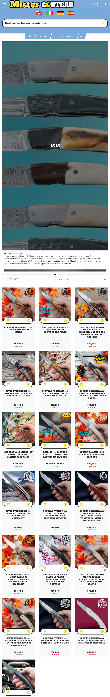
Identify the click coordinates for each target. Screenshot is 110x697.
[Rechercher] (55, 23)
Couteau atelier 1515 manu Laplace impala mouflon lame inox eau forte (91, 394)
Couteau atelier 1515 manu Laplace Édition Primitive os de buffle (91, 640)
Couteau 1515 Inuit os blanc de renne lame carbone (91, 454)
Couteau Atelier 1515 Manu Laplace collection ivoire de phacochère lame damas (91, 579)
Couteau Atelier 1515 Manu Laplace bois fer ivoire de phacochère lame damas (18, 642)
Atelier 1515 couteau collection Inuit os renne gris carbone (55, 454)
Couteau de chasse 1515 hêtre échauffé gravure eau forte (55, 330)
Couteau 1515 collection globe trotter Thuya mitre (18, 330)
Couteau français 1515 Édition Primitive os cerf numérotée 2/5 (55, 393)
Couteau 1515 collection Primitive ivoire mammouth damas (18, 454)
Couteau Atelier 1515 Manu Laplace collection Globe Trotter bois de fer (55, 514)
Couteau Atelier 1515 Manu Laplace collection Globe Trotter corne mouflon (18, 579)
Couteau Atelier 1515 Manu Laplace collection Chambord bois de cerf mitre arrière (91, 332)
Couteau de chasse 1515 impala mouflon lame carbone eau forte (18, 393)
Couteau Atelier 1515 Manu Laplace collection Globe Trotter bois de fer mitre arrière (92, 516)
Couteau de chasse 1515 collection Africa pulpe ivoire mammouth (18, 514)
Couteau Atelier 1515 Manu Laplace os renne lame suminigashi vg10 (55, 640)
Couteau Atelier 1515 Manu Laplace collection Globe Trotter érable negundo (55, 579)
